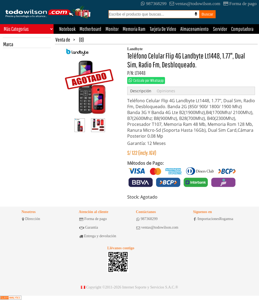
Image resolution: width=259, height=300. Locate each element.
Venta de (62, 39)
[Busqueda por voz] (196, 13)
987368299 (154, 3)
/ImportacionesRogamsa (213, 219)
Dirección (31, 219)
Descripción (140, 90)
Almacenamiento (194, 29)
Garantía (88, 227)
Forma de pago (240, 3)
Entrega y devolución (97, 236)
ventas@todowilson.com (195, 3)
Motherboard (90, 29)
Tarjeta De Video (163, 29)
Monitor (112, 29)
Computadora (242, 29)
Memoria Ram (134, 29)
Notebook (67, 29)
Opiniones (166, 90)
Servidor (220, 29)
